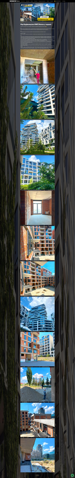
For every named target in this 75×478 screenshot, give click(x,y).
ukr (63, 1)
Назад (38, 475)
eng (64, 1)
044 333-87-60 (57, 1)
